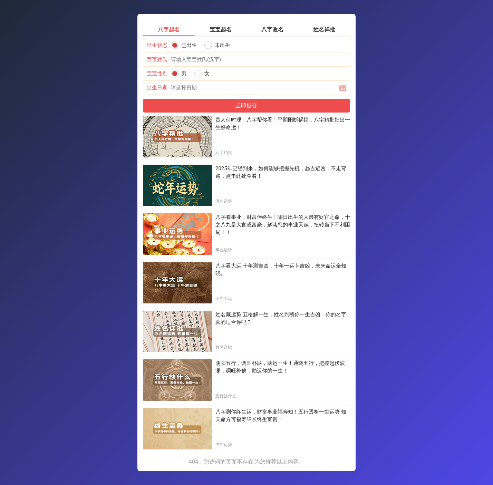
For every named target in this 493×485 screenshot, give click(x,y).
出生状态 (157, 45)
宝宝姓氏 (157, 59)
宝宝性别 (157, 73)
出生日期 (157, 88)
